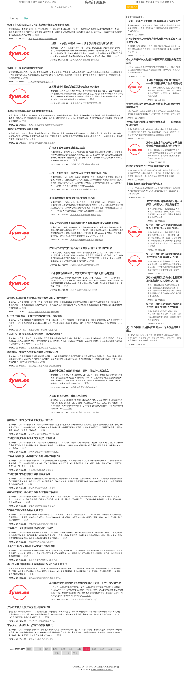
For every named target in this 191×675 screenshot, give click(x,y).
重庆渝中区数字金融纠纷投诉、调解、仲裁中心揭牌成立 (79, 370)
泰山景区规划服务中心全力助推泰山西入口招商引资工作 (37, 564)
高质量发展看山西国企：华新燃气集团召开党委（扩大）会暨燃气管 (85, 583)
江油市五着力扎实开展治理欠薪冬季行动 (28, 607)
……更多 (35, 35)
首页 (29, 649)
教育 (167, 2)
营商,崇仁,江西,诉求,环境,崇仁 (41, 542)
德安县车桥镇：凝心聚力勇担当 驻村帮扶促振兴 (32, 492)
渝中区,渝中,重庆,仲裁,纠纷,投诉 (83, 387)
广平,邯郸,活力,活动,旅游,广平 (41, 82)
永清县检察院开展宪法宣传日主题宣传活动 (72, 198)
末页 (75, 653)
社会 (30, 2)
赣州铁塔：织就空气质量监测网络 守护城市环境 (32, 352)
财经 (148, 2)
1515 (55, 649)
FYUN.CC (89, 667)
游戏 (162, 2)
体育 (138, 2)
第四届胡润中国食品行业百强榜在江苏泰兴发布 (74, 86)
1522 (110, 649)
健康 (54, 2)
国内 (21, 2)
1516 (63, 649)
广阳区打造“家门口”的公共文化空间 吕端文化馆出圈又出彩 (80, 248)
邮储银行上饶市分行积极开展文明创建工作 (30, 420)
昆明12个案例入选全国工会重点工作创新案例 (31, 546)
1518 (79, 649)
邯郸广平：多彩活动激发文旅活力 (25, 68)
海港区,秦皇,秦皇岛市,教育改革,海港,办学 (46, 125)
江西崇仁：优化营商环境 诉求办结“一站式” (30, 528)
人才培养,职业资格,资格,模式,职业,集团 (86, 240)
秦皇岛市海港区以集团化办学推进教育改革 (30, 111)
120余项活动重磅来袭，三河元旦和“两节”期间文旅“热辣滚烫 (81, 273)
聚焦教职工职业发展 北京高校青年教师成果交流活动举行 (37, 298)
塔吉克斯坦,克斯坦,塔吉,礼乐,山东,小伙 (45, 348)
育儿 (172, 2)
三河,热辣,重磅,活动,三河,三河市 (83, 290)
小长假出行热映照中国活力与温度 (144, 183)
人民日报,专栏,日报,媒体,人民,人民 (84, 412)
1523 (118, 649)
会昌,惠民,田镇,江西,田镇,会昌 (41, 470)
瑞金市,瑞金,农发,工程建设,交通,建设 (44, 452)
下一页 (66, 653)
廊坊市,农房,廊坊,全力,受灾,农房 (42, 143)
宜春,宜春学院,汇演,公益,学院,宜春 (43, 524)
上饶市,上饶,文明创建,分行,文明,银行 (44, 434)
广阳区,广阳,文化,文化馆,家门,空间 (84, 265)
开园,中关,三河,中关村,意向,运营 (83, 189)
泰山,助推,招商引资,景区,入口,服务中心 (45, 578)
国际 (25, 2)
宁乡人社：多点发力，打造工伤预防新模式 (30, 625)
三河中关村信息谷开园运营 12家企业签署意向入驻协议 (78, 173)
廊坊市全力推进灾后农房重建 (22, 129)
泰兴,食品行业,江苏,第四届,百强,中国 (85, 103)
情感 (40, 2)
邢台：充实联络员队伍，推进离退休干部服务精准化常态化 (38, 25)
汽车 (49, 2)
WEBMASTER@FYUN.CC (102, 670)
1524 (57, 653)
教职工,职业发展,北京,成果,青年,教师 (44, 312)
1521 (102, 649)
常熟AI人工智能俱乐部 (108, 667)
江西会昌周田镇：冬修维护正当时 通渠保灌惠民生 (33, 456)
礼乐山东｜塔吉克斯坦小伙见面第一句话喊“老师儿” (34, 334)
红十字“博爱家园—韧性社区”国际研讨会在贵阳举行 (34, 316)
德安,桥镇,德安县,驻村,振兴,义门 (42, 506)
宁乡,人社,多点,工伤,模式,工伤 (41, 639)
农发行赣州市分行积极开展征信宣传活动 (28, 474)
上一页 (38, 649)
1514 (47, 649)
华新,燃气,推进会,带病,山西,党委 (83, 599)
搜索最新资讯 (132, 7)
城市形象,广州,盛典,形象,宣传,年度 (84, 60)
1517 (71, 649)
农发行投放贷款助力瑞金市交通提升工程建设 (31, 438)
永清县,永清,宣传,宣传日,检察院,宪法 (85, 215)
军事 (152, 2)
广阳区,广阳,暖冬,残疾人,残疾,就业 (84, 164)
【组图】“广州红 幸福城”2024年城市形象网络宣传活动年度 (80, 43)
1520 (94, 649)
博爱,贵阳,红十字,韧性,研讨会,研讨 (43, 330)
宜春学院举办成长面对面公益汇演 (25, 510)
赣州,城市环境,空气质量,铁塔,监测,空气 (45, 366)
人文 (44, 2)
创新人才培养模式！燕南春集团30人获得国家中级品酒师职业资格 (84, 223)
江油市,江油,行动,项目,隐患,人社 (42, 621)
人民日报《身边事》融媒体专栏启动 (68, 396)
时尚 (35, 2)
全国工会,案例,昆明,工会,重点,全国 (43, 560)
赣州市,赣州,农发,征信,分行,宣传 (42, 488)
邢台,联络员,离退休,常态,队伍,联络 (43, 39)
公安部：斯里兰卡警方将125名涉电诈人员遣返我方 (153, 21)
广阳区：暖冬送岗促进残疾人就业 (67, 147)
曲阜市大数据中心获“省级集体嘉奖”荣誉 (147, 166)
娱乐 (143, 2)
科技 (157, 2)
